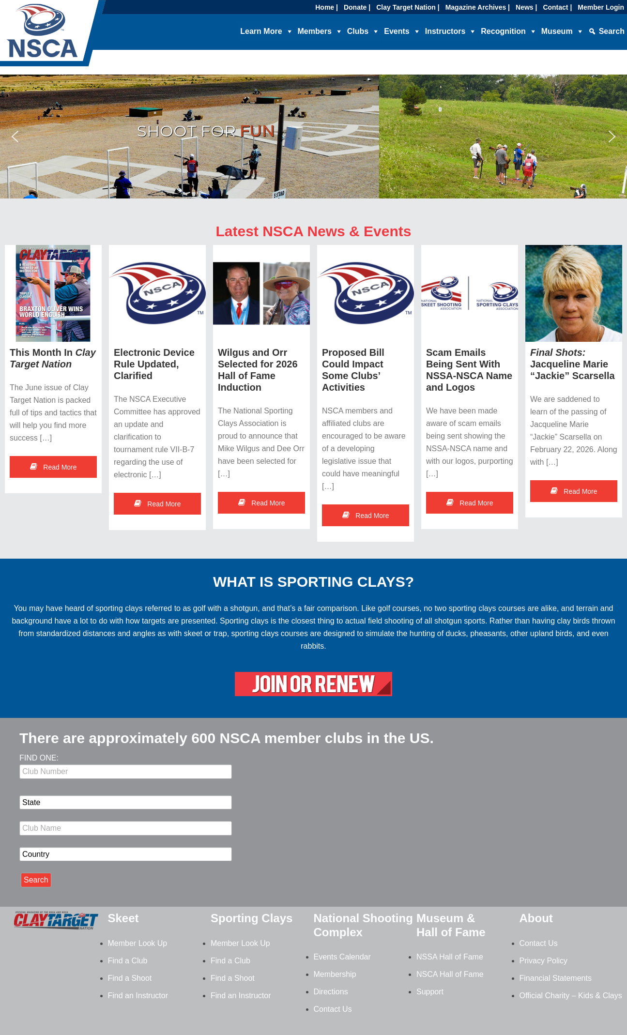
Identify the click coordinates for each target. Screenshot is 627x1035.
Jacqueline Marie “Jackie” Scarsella (572, 364)
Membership (335, 974)
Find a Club (128, 961)
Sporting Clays (251, 918)
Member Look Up (138, 943)
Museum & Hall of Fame (451, 925)
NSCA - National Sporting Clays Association (77, 36)
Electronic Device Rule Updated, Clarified (154, 364)
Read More (53, 467)
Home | (326, 7)
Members (315, 31)
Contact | (557, 7)
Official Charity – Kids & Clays (571, 995)
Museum (557, 31)
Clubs (357, 31)
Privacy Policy (544, 961)
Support (429, 992)
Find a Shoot (130, 978)
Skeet (123, 918)
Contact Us (333, 1009)
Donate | (357, 7)
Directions (331, 992)
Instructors (445, 31)
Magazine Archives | (477, 7)
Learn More (261, 31)
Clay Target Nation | (407, 7)
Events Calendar (342, 957)
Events (396, 31)
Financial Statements (556, 978)
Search (612, 31)
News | (526, 7)
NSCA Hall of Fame (450, 974)
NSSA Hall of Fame (449, 957)
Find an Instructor (138, 995)
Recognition (503, 31)
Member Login (601, 7)
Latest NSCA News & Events (313, 231)
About (536, 918)
